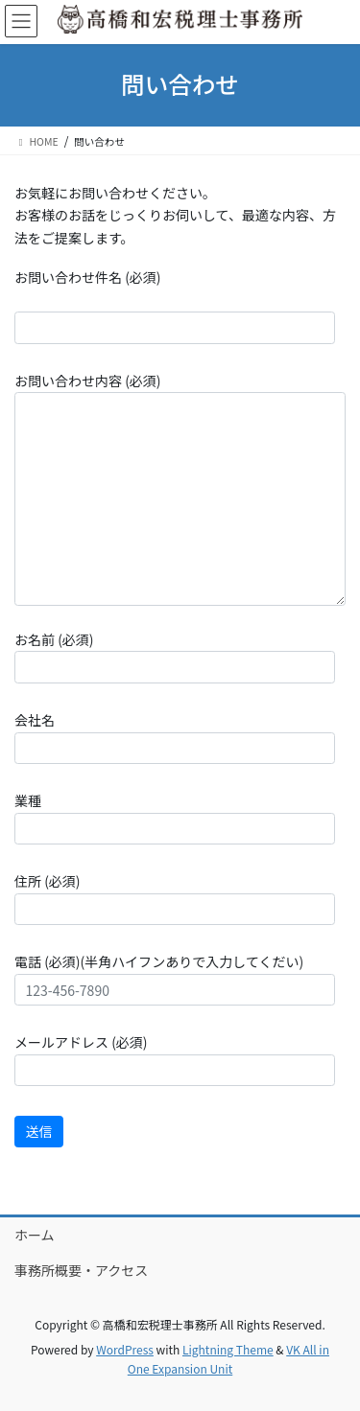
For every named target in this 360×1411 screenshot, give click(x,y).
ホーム (34, 1234)
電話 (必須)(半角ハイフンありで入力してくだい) (174, 979)
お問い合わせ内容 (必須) (180, 488)
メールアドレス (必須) (174, 1059)
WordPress (125, 1349)
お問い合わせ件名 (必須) (174, 305)
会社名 (174, 737)
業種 (174, 817)
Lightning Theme (228, 1349)
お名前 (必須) (174, 656)
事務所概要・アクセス (81, 1270)
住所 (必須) (174, 898)
